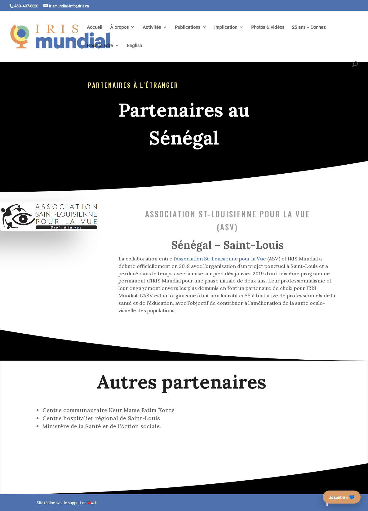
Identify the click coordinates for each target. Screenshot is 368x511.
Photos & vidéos (267, 27)
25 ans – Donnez (309, 27)
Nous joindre (100, 45)
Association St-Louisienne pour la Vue (220, 259)
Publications (187, 27)
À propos (119, 27)
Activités (152, 27)
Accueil (94, 27)
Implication (225, 27)
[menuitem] (134, 52)
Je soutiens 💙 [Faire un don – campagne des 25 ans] (341, 497)
